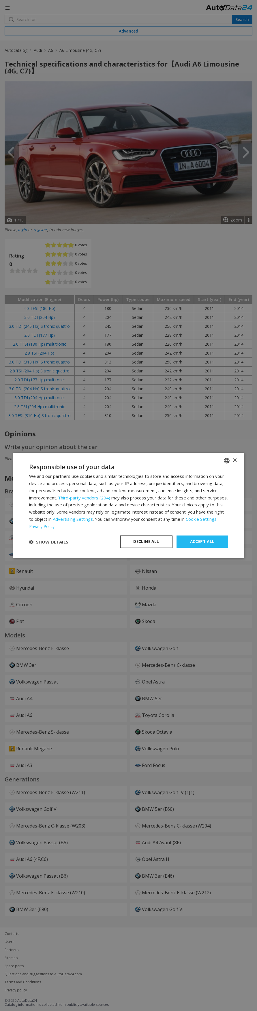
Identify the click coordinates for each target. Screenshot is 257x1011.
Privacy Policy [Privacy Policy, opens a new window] (42, 526)
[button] (48, 542)
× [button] (234, 460)
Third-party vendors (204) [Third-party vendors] (84, 497)
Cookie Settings (201, 519)
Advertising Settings (73, 519)
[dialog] (128, 505)
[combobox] (227, 460)
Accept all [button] (202, 541)
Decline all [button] (146, 541)
